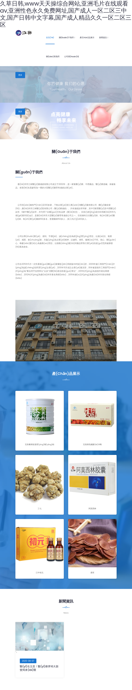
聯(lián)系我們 (52, 56)
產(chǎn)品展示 (87, 37)
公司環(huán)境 (71, 56)
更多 (20, 75)
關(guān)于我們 (67, 37)
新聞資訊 (103, 37)
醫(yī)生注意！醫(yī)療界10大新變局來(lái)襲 (39, 668)
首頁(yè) (50, 37)
